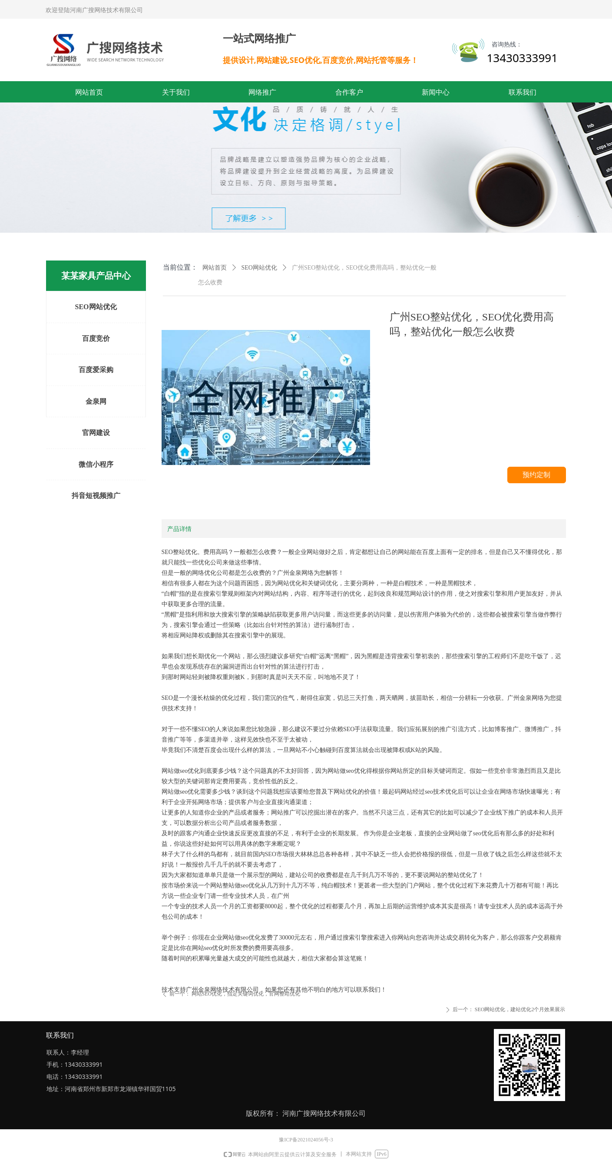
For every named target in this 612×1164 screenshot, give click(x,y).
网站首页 (214, 267)
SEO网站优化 (259, 267)
